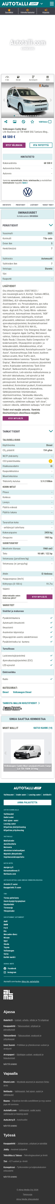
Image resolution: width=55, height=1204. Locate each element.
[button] (27, 225)
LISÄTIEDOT (34, 205)
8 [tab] (27, 116)
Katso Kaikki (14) (43, 728)
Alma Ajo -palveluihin (30, 981)
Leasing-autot (35, 795)
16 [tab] (41, 116)
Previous (4, 100)
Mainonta (8, 847)
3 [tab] (18, 116)
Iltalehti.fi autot (10, 884)
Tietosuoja (8, 907)
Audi (6, 921)
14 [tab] (37, 116)
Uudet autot (21, 795)
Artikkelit (47, 795)
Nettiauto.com (10, 874)
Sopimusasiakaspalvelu (14, 857)
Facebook (12, 968)
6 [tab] (23, 116)
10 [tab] (30, 116)
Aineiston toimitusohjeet (14, 850)
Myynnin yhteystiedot (13, 854)
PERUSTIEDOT (20, 205)
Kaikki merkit (9, 957)
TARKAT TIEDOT (48, 205)
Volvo (6, 954)
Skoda (6, 944)
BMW (6, 924)
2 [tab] (16, 116)
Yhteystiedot (9, 911)
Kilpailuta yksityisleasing (15, 827)
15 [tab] (39, 116)
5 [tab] (21, 116)
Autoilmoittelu (10, 844)
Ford (6, 928)
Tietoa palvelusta (11, 898)
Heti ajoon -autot (11, 820)
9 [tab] (28, 116)
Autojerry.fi (8, 867)
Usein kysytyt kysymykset (14, 901)
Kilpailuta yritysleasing (14, 830)
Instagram (11, 972)
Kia (5, 931)
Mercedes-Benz (10, 934)
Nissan (7, 937)
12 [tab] (34, 116)
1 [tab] (14, 116)
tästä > (25, 183)
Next (50, 100)
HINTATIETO (7, 205)
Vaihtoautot (9, 795)
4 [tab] (20, 116)
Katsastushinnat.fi (12, 870)
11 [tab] (32, 116)
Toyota (6, 947)
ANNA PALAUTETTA (27, 802)
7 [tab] (25, 116)
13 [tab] (35, 116)
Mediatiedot (9, 840)
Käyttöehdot (9, 904)
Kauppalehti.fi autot (12, 887)
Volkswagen (9, 950)
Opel (6, 941)
